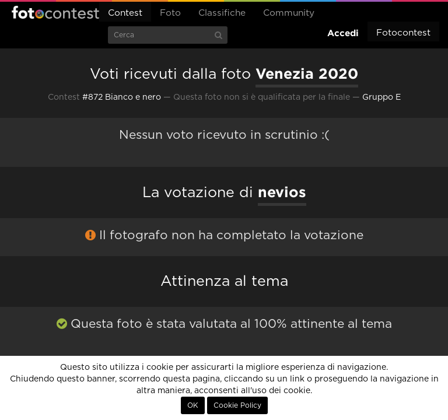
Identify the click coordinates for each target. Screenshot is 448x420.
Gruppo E (381, 97)
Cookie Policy (237, 405)
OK (192, 405)
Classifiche (222, 13)
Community (288, 13)
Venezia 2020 (307, 73)
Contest (125, 13)
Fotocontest (55, 12)
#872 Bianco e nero (121, 97)
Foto (170, 13)
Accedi (343, 33)
